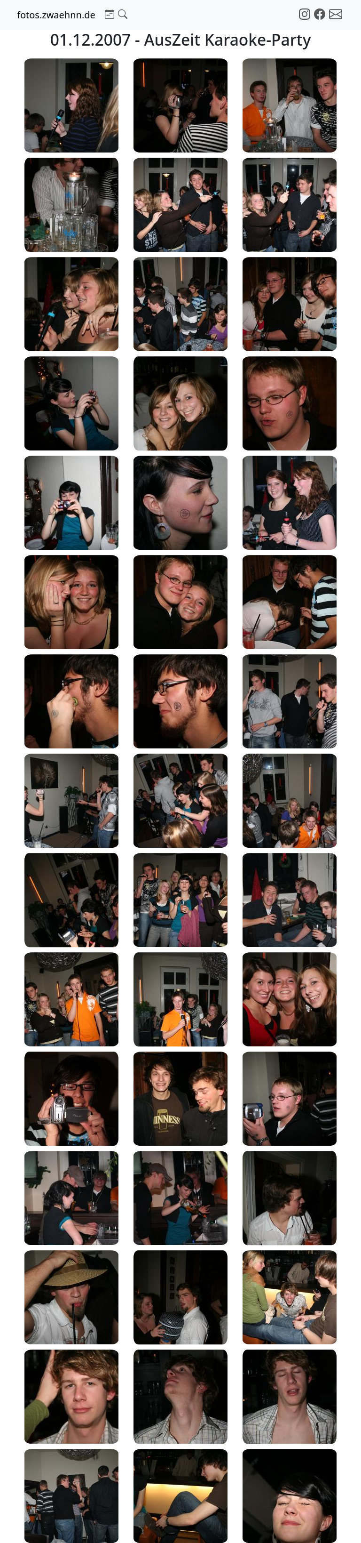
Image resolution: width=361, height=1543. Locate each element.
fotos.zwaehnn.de (56, 14)
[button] (109, 13)
